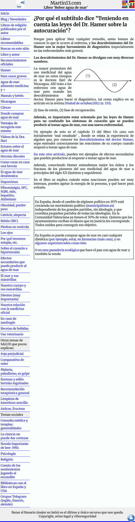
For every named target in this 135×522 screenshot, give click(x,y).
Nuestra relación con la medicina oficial (13, 309)
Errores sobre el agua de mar (12, 148)
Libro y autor (10, 54)
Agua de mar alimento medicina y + (15, 86)
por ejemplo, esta (62, 239)
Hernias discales (13, 156)
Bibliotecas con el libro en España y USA (13, 487)
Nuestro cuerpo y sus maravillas (13, 287)
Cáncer (12, 107)
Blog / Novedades (13, 19)
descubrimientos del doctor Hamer (106, 139)
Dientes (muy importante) (10, 297)
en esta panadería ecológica (58, 250)
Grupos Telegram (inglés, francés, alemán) (13, 500)
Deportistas (9, 182)
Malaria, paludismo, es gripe (15, 371)
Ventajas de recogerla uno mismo (11, 127)
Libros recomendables (12, 41)
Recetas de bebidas (15, 328)
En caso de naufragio (8, 320)
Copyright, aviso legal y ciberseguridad (67, 516)
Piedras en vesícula (15, 227)
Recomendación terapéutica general (15, 391)
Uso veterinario (12, 334)
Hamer (12, 70)
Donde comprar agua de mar (12, 115)
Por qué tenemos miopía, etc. (13, 240)
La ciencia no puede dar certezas (14, 436)
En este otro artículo (49, 154)
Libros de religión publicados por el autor (14, 29)
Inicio (11, 13)
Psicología (8, 454)
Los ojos (7, 233)
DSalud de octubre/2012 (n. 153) (88, 103)
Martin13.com (65, 3)
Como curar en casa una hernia (15, 164)
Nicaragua (8, 101)
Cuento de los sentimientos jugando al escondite (10, 471)
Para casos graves (14, 76)
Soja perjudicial (12, 354)
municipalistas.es (100, 205)
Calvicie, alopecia (13, 215)
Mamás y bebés (12, 96)
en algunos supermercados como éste (77, 241)
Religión (7, 459)
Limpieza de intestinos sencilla (14, 401)
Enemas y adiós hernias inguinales (14, 381)
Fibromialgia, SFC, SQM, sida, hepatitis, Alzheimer (14, 193)
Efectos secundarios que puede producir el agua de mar (14, 264)
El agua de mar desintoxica (11, 174)
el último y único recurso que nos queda (93, 512)
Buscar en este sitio (15, 48)
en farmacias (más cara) (94, 239)
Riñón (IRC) (9, 221)
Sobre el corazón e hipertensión (14, 250)
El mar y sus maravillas (10, 277)
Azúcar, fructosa (13, 409)
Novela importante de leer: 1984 (14, 446)
